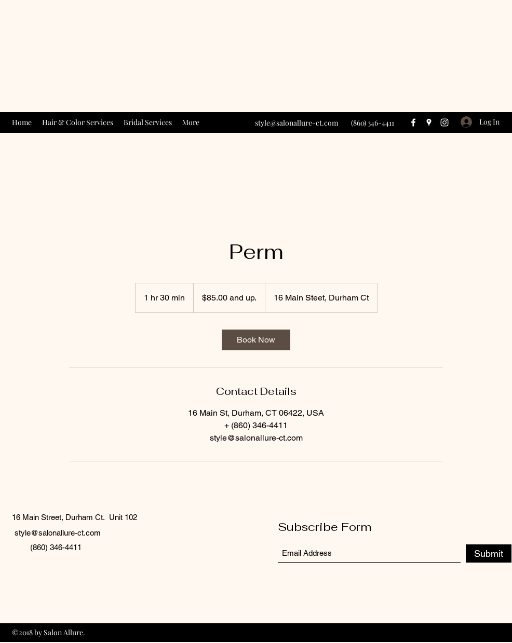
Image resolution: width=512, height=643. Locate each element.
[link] (256, 340)
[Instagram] (444, 122)
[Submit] (488, 553)
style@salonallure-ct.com (296, 123)
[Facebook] (413, 122)
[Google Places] (429, 122)
